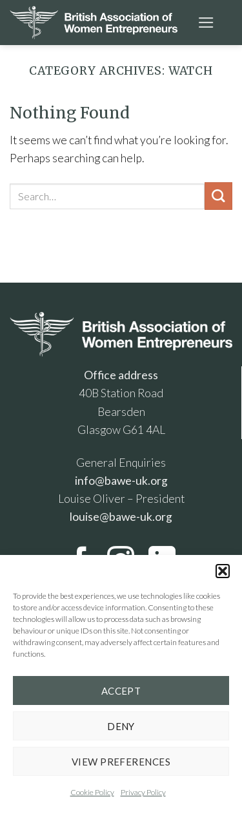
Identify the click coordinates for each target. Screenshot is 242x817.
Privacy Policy (143, 792)
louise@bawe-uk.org (121, 516)
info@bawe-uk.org (121, 480)
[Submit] (218, 196)
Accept (121, 691)
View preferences (121, 761)
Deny (121, 726)
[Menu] (206, 22)
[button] (222, 571)
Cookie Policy (92, 792)
